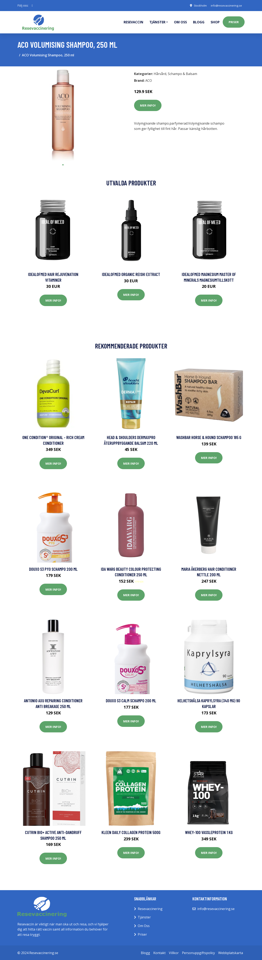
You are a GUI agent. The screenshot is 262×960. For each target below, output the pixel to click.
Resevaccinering (150, 908)
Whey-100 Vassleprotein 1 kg (209, 831)
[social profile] (32, 5)
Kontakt (159, 952)
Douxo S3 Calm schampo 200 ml (131, 699)
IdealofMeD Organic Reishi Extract (131, 273)
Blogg (198, 21)
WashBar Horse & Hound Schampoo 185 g (208, 436)
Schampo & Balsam (182, 73)
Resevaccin (133, 21)
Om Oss (144, 925)
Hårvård (160, 73)
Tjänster (144, 916)
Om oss (180, 21)
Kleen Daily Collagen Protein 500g (131, 831)
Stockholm (197, 5)
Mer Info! (148, 105)
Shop (215, 21)
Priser (234, 22)
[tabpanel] (62, 114)
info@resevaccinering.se (225, 5)
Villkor (174, 952)
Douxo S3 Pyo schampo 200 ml (53, 568)
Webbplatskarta (230, 952)
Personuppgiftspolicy (198, 952)
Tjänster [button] (157, 21)
